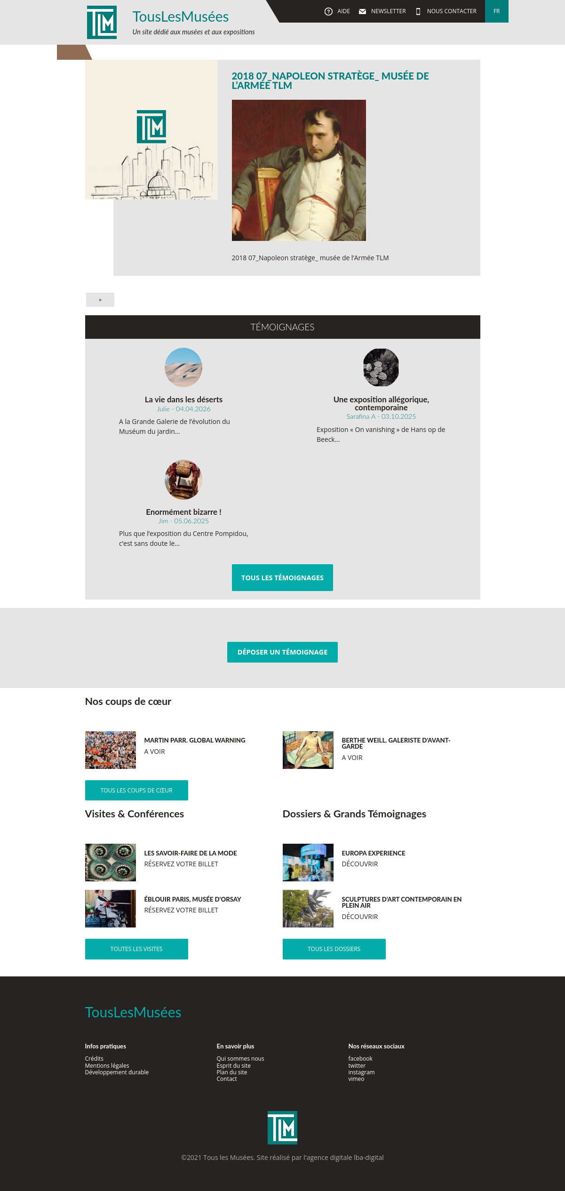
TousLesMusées (181, 16)
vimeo (356, 1079)
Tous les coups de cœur (137, 790)
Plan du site (231, 1072)
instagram (361, 1072)
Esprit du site (233, 1066)
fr (496, 11)
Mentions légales (107, 1066)
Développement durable (117, 1072)
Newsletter (388, 11)
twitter (357, 1066)
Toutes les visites (137, 949)
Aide (343, 11)
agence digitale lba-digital (345, 1157)
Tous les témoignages (282, 577)
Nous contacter (451, 11)
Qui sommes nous (240, 1059)
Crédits (94, 1059)
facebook (360, 1059)
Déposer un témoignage (282, 651)
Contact (226, 1079)
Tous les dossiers (334, 949)
